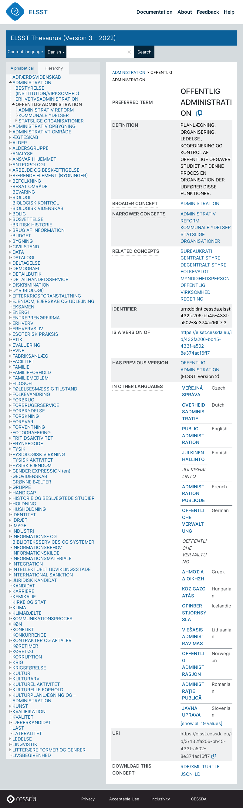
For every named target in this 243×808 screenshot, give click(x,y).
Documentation (155, 12)
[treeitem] (39, 77)
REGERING (192, 299)
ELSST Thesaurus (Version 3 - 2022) (63, 38)
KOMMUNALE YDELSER (206, 227)
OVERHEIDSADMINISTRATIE (193, 411)
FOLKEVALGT (195, 271)
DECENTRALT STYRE (203, 265)
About (184, 12)
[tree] (53, 416)
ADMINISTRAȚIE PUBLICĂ (193, 691)
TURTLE (211, 766)
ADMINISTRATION (128, 72)
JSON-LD (191, 774)
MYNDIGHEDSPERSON (205, 278)
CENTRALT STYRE (200, 258)
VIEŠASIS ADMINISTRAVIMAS (193, 636)
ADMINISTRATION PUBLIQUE (193, 493)
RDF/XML (191, 766)
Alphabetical (22, 68)
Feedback (208, 12)
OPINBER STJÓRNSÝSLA (194, 612)
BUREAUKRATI (196, 251)
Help (229, 12)
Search (144, 51)
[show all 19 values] (201, 723)
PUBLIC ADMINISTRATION (193, 435)
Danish (54, 51)
